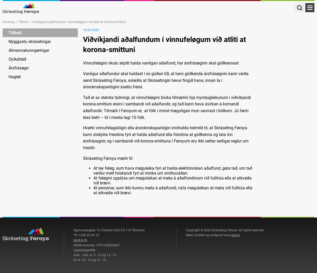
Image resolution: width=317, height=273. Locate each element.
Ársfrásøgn (19, 68)
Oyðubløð (17, 59)
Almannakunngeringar (29, 50)
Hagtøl (15, 76)
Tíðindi (23, 22)
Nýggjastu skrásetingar (30, 41)
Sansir (235, 235)
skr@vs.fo (80, 240)
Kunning (9, 22)
